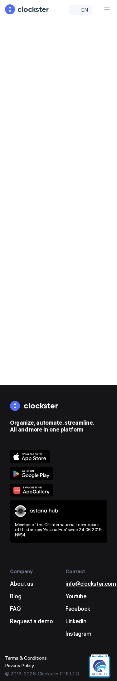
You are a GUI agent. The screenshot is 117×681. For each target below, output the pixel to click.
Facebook (78, 608)
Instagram (78, 633)
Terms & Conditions (25, 658)
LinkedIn (76, 621)
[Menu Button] (107, 9)
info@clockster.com (91, 583)
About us (21, 583)
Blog (16, 596)
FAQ (15, 608)
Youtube (76, 596)
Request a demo (31, 621)
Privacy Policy (19, 665)
